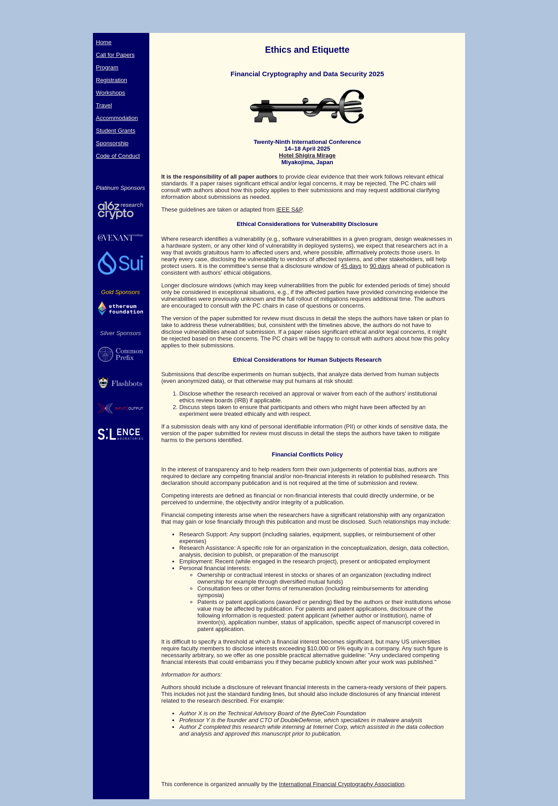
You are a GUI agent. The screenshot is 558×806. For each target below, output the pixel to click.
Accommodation (117, 118)
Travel (104, 105)
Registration (111, 80)
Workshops (110, 92)
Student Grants (115, 130)
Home (104, 42)
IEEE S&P (289, 209)
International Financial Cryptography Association (341, 784)
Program (107, 67)
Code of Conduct (118, 155)
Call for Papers (115, 54)
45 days (351, 266)
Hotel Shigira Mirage (307, 155)
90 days (379, 266)
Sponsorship (112, 143)
